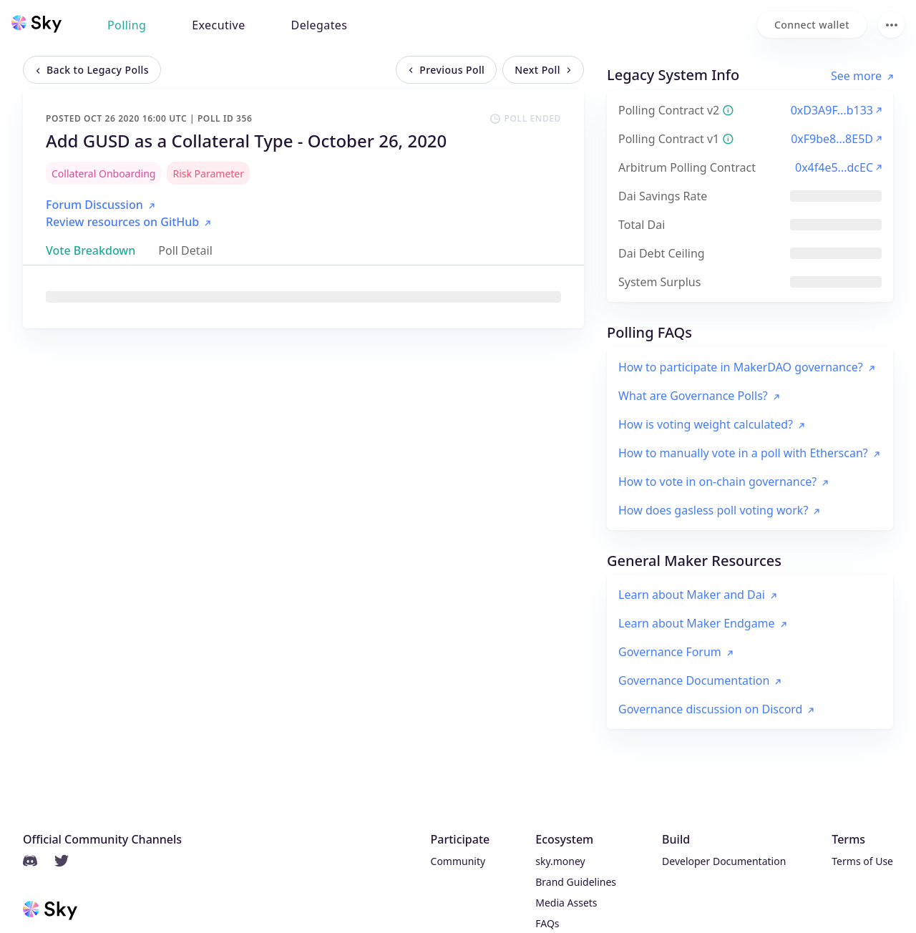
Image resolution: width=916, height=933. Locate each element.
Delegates (319, 25)
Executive (218, 25)
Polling (126, 25)
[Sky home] (36, 23)
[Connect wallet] (812, 24)
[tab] (90, 250)
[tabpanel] (303, 297)
